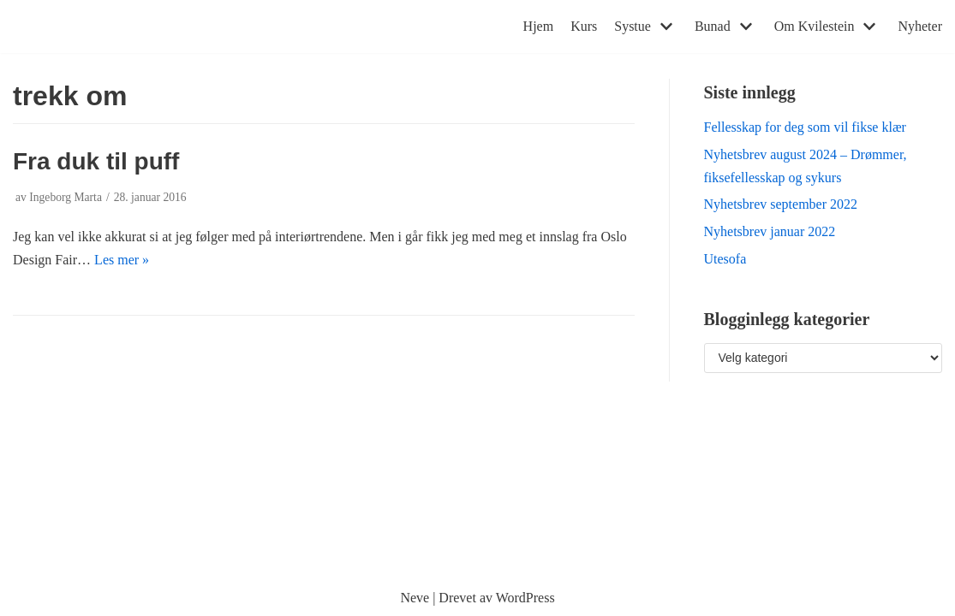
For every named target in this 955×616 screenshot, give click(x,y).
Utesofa (725, 259)
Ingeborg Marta (65, 197)
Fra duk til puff (96, 161)
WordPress (525, 597)
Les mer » (121, 259)
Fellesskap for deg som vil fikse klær (805, 127)
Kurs (583, 26)
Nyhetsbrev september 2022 (781, 204)
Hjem (538, 26)
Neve (414, 597)
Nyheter (920, 26)
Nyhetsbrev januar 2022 (770, 231)
